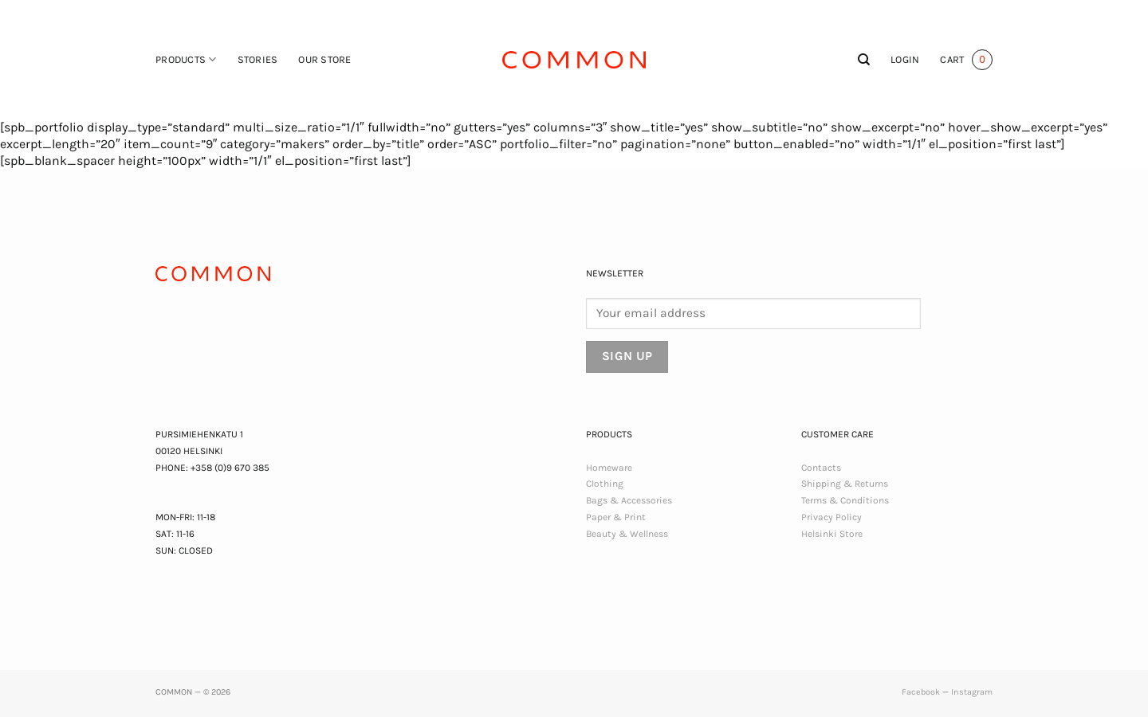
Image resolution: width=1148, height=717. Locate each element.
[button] (904, 59)
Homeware (609, 467)
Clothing (604, 483)
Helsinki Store (832, 533)
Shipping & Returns (844, 483)
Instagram (972, 692)
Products (186, 59)
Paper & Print (616, 517)
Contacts (821, 467)
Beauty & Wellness (627, 533)
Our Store (324, 59)
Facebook (921, 692)
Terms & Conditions (845, 500)
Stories (258, 59)
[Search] (864, 60)
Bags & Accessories (629, 500)
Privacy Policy (831, 517)
